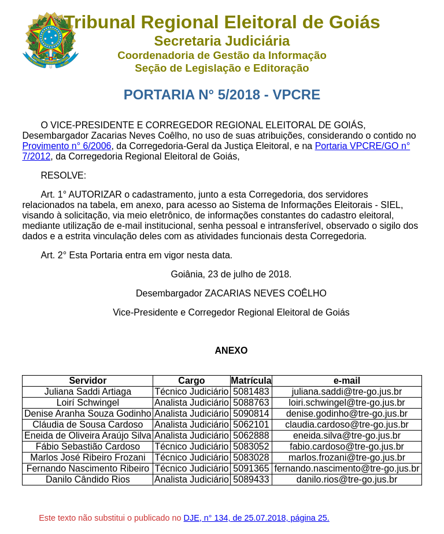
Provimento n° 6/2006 (66, 146)
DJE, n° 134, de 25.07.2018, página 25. (257, 517)
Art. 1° (54, 194)
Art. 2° (54, 255)
